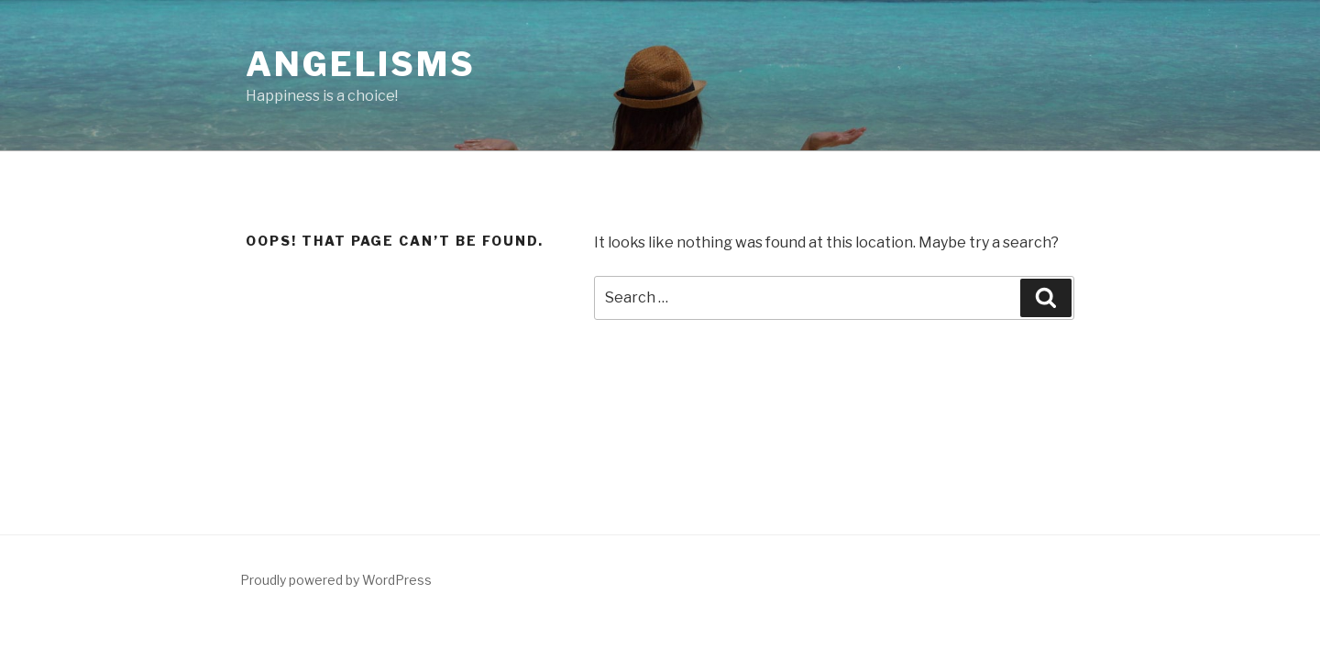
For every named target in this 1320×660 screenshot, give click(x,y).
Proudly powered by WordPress (336, 580)
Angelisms (361, 64)
